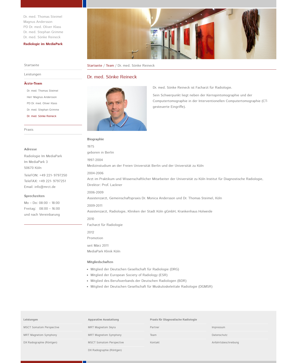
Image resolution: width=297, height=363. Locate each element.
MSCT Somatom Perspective (41, 327)
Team (110, 65)
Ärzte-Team (33, 83)
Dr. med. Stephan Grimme (43, 110)
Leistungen (32, 74)
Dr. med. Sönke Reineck (41, 116)
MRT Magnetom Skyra (102, 327)
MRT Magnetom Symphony (40, 335)
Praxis (28, 129)
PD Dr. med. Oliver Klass (42, 103)
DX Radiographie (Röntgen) (40, 343)
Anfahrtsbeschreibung (225, 343)
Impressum (218, 327)
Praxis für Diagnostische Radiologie (173, 320)
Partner (154, 327)
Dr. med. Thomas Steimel (42, 91)
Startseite (31, 65)
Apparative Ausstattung (103, 320)
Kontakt (155, 343)
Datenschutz (219, 335)
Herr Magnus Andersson (42, 97)
